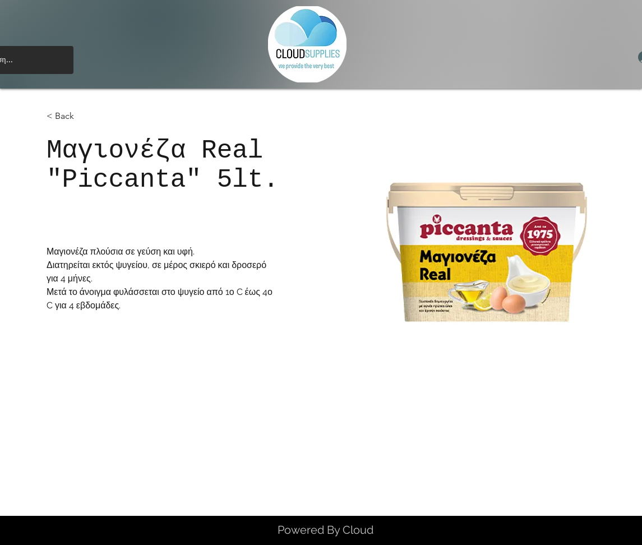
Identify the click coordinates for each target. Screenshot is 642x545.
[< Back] (69, 116)
